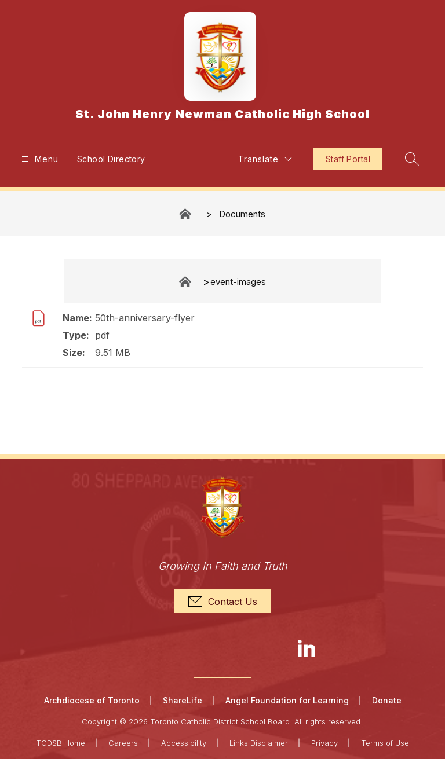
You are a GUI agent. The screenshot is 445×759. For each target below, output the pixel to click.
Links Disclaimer (258, 742)
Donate (387, 700)
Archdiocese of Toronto (92, 700)
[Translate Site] (265, 159)
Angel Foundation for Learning (287, 700)
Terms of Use (385, 742)
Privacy (324, 742)
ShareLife (182, 700)
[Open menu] (39, 159)
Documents (242, 213)
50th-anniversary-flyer (145, 318)
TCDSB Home (60, 742)
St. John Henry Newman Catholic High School (186, 213)
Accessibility (183, 742)
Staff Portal (348, 159)
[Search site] (411, 158)
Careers (123, 742)
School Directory (111, 159)
